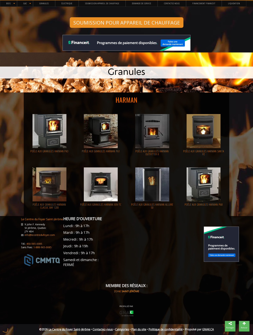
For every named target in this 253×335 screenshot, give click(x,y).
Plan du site (138, 329)
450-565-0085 (34, 243)
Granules (44, 3)
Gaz (25, 3)
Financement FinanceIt (203, 3)
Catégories (122, 329)
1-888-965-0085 (42, 247)
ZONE (126, 291)
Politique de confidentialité (165, 329)
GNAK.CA (208, 329)
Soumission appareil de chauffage (102, 3)
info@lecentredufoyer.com (40, 235)
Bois (8, 3)
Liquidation (234, 3)
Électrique (66, 3)
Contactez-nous (172, 3)
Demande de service (141, 3)
